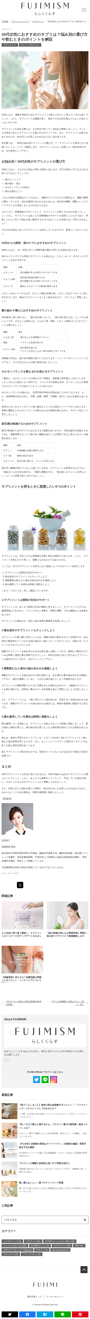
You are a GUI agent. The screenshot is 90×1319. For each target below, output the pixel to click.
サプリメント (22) (62, 1245)
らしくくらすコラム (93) (15, 1245)
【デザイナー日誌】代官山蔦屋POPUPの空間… (21, 1003)
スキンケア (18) (11, 1254)
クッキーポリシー (54, 1296)
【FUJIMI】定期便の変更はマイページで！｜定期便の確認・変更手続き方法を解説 (52, 1146)
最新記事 (7, 1094)
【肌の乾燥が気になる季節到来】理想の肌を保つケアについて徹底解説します (67, 934)
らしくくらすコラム (30, 45)
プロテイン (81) (33, 1241)
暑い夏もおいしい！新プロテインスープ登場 (41, 1182)
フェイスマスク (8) (31, 1254)
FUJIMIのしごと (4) (40, 1245)
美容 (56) (79, 1245)
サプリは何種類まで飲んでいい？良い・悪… (69, 1003)
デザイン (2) (41, 1250)
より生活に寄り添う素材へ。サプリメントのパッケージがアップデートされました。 (21, 935)
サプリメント (10, 45)
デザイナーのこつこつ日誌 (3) (17, 1250)
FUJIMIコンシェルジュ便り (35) (59, 1241)
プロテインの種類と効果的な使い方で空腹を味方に (44, 1163)
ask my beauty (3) (60, 1250)
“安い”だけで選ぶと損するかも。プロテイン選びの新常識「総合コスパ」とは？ (53, 1126)
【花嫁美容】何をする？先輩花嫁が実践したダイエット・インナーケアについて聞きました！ (21, 979)
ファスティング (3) (12, 1241)
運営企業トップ (34, 1296)
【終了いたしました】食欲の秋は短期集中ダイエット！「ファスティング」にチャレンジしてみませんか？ (53, 1107)
